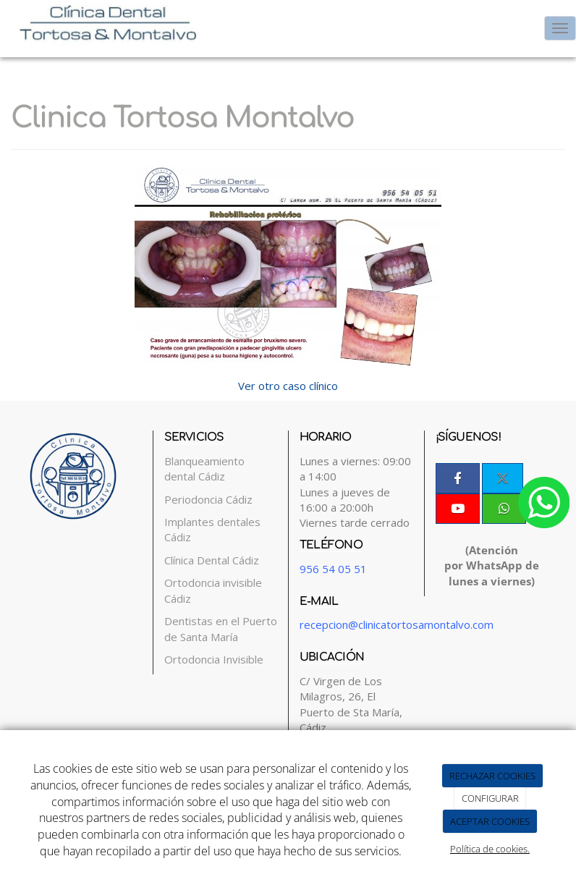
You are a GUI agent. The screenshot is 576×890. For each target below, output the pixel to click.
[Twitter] (502, 478)
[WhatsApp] (504, 508)
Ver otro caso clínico (288, 385)
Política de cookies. (490, 848)
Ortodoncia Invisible (213, 659)
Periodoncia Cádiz (208, 499)
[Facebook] (458, 478)
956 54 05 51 (333, 568)
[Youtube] (458, 508)
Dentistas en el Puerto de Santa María (220, 628)
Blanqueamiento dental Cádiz (204, 468)
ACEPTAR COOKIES (490, 821)
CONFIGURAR (490, 798)
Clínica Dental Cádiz (211, 560)
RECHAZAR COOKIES (492, 775)
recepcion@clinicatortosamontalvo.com (397, 624)
